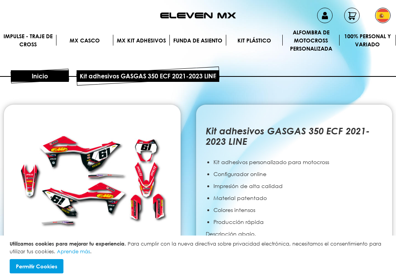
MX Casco (85, 40)
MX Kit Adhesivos (141, 40)
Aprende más (73, 251)
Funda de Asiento (197, 40)
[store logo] (198, 15)
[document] (199, 256)
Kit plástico (254, 40)
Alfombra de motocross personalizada (311, 40)
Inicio (40, 76)
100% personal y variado (367, 40)
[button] (383, 15)
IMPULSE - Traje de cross (28, 40)
